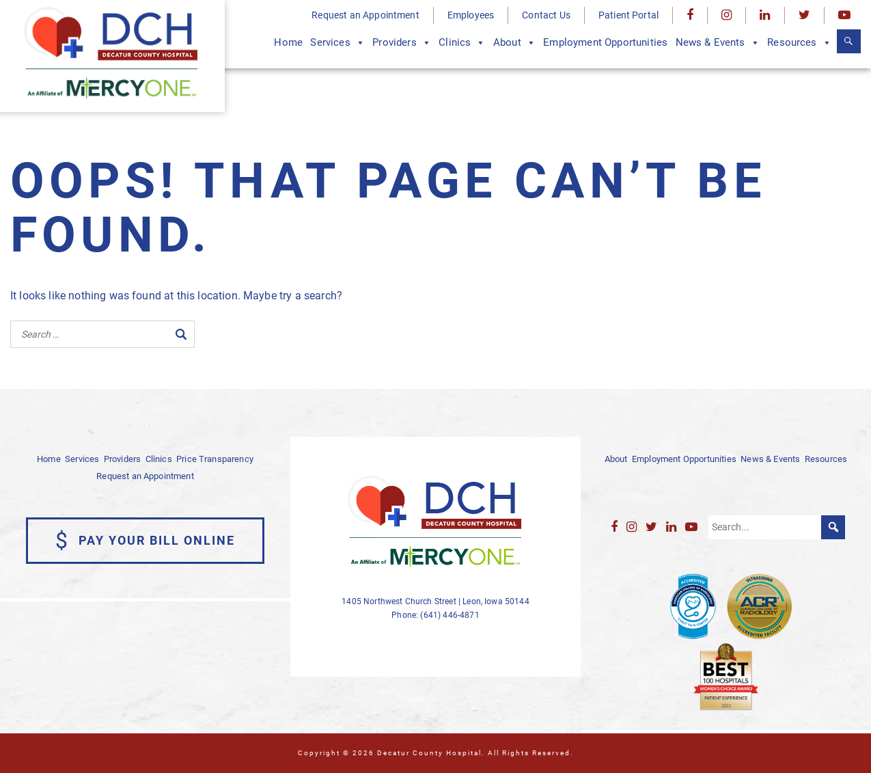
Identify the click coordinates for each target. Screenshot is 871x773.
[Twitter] (804, 15)
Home (288, 42)
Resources (799, 43)
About (514, 43)
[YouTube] (844, 15)
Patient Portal (628, 15)
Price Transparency (214, 459)
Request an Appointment (365, 15)
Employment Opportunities (605, 42)
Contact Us (546, 15)
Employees (470, 15)
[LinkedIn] (765, 15)
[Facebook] (690, 15)
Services (337, 43)
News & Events (718, 43)
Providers (401, 43)
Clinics (462, 43)
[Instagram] (726, 15)
